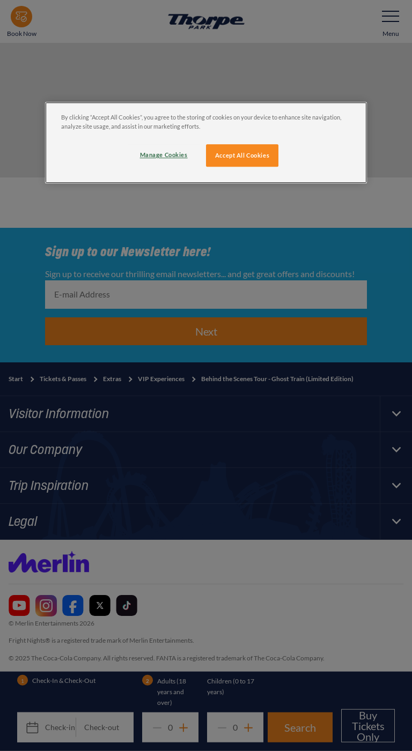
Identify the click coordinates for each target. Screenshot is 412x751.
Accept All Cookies (242, 155)
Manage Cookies (164, 154)
